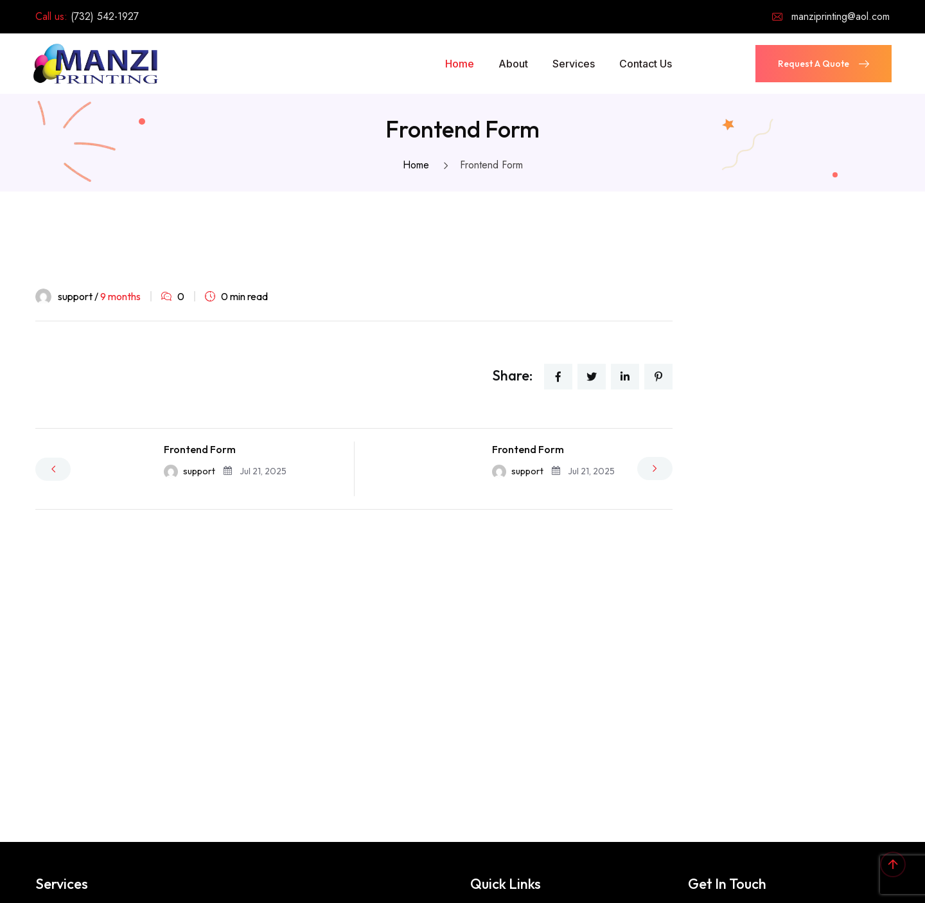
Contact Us (645, 63)
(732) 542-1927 (105, 16)
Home (459, 63)
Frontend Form (200, 449)
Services (573, 63)
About (513, 63)
